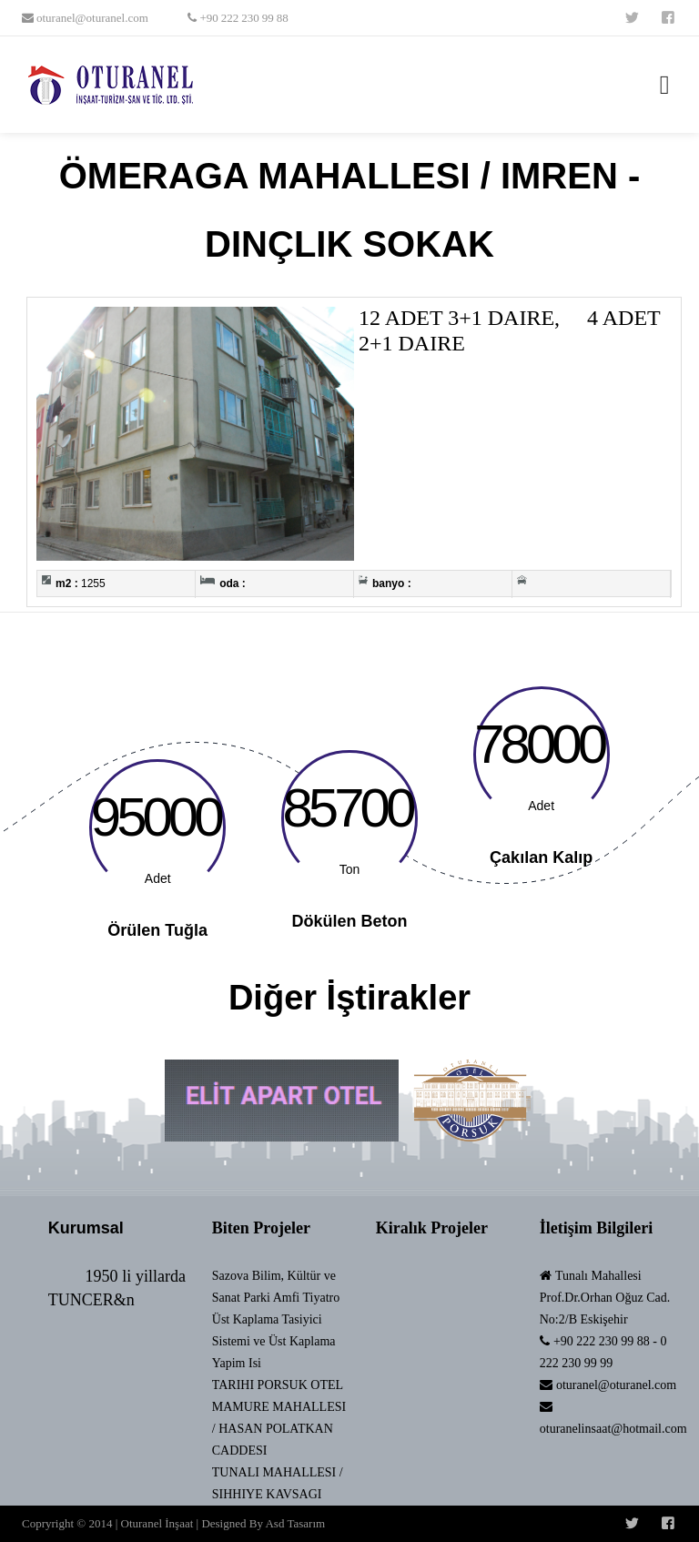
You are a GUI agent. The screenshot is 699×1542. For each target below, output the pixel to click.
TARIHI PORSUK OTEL (277, 1385)
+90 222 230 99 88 (242, 18)
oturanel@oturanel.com (91, 18)
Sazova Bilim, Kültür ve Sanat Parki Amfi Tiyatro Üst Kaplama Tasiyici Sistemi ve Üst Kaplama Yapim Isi (275, 1319)
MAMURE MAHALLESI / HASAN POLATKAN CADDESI (279, 1428)
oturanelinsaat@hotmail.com (613, 1428)
